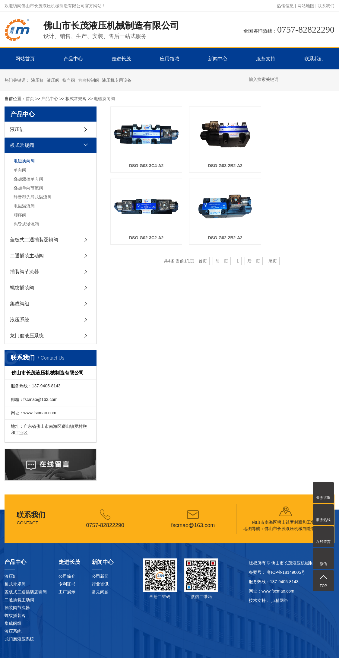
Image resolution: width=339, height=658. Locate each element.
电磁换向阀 (104, 98)
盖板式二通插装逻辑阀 (34, 239)
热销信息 (285, 5)
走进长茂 (121, 58)
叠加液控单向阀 (28, 178)
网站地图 (305, 5)
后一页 (253, 258)
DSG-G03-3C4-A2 (145, 164)
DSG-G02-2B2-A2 (145, 234)
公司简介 (67, 576)
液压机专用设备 (116, 80)
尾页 (272, 258)
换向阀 (68, 80)
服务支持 (265, 58)
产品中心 (73, 58)
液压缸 (37, 80)
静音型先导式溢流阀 (33, 197)
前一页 (221, 258)
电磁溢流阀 (24, 206)
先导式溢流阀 (26, 224)
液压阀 (53, 80)
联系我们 (326, 5)
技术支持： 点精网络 (268, 600)
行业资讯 (100, 584)
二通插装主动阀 (27, 255)
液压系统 (19, 319)
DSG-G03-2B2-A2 (222, 164)
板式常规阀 (76, 98)
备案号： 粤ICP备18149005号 (277, 572)
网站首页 (25, 58)
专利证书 (67, 584)
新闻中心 (217, 58)
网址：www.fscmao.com (271, 591)
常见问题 (100, 592)
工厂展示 (67, 592)
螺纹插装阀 (22, 287)
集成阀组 (19, 303)
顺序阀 (20, 215)
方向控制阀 (88, 80)
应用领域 (169, 58)
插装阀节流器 (24, 271)
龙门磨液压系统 (27, 335)
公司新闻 (100, 576)
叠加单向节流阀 (28, 188)
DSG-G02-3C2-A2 (299, 164)
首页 (30, 98)
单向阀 (20, 169)
